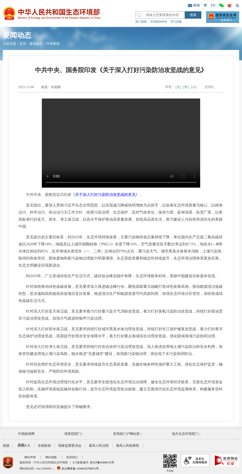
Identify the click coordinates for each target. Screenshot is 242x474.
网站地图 (51, 457)
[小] (193, 87)
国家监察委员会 (70, 445)
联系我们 (72, 457)
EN (213, 5)
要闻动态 (36, 43)
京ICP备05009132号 (102, 462)
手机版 (170, 463)
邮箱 (194, 5)
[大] (178, 87)
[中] (186, 87)
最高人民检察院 (127, 445)
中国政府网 (26, 434)
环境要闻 (53, 43)
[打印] (209, 87)
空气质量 (176, 21)
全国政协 (44, 445)
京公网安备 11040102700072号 (77, 468)
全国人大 (23, 445)
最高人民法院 (99, 445)
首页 (22, 43)
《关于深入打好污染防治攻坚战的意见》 (105, 195)
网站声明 (30, 457)
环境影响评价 (158, 21)
